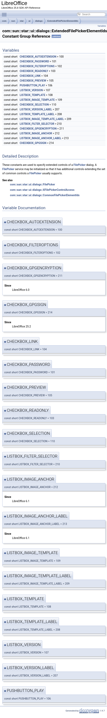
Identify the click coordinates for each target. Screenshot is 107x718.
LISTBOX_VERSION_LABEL (36, 109)
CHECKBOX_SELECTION (34, 104)
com (4, 21)
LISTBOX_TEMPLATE (32, 95)
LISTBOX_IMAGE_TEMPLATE (37, 99)
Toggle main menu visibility (5, 13)
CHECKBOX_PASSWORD (34, 61)
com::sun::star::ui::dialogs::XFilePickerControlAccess (42, 189)
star (22, 21)
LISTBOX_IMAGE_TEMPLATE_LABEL (42, 119)
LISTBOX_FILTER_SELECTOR (37, 123)
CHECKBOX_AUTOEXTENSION (38, 56)
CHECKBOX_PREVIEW (33, 80)
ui (29, 21)
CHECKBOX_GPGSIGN (33, 143)
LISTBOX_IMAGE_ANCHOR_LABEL (40, 138)
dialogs (39, 21)
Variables (102, 26)
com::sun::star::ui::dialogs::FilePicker (32, 184)
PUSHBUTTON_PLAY (32, 85)
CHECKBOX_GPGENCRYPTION (38, 128)
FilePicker (80, 164)
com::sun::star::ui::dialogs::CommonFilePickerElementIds (45, 195)
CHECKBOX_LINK (30, 75)
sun (13, 21)
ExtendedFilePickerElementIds (62, 21)
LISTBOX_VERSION (31, 90)
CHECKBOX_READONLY (34, 71)
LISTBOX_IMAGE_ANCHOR (36, 133)
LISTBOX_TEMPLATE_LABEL (37, 114)
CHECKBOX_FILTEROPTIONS (37, 66)
